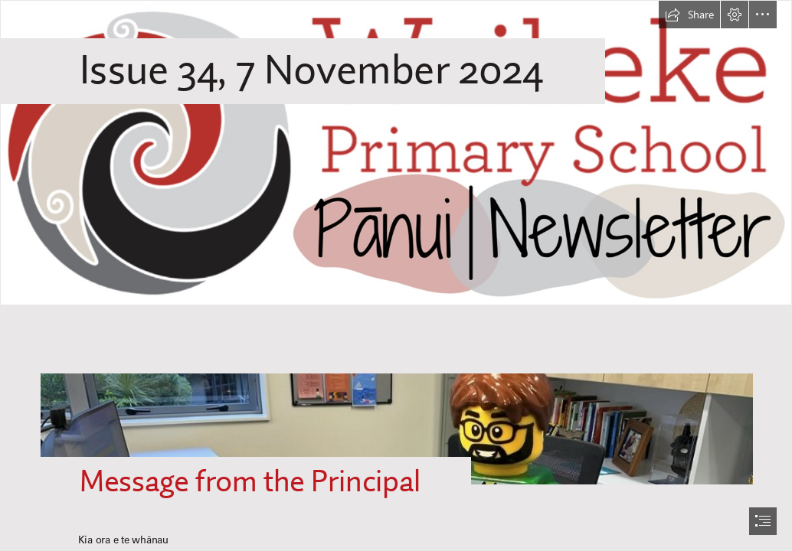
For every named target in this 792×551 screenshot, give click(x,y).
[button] (689, 14)
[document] (396, 275)
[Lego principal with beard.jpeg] (396, 413)
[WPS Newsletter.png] (396, 152)
